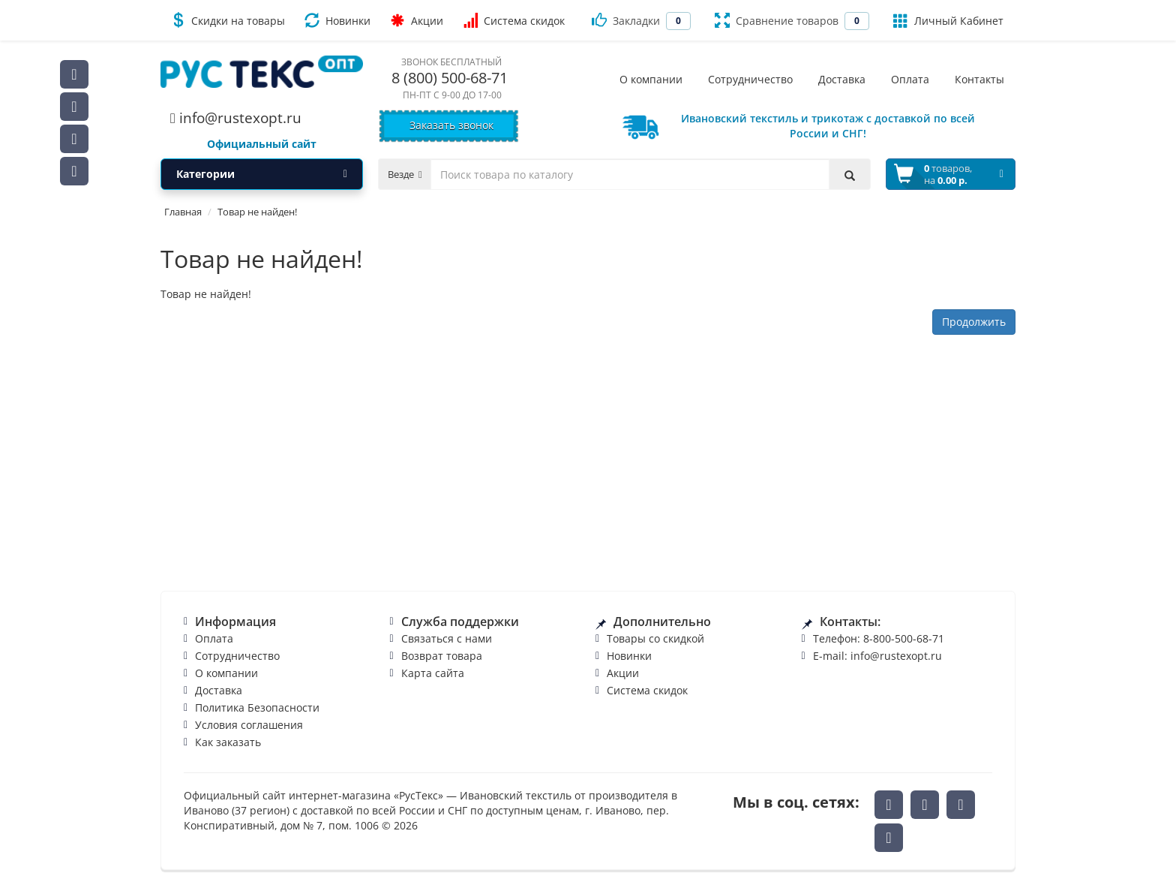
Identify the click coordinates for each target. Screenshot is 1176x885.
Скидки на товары (227, 20)
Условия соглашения (249, 725)
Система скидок (514, 20)
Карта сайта (432, 673)
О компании (226, 673)
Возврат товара (441, 656)
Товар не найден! (257, 211)
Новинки (337, 20)
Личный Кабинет (948, 20)
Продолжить (974, 322)
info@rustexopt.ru (236, 118)
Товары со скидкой (655, 638)
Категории (261, 174)
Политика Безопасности (257, 707)
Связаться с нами (446, 638)
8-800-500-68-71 (903, 638)
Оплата (214, 638)
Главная (183, 211)
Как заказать (228, 742)
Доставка (218, 690)
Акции (416, 20)
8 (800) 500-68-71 (450, 78)
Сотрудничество (237, 656)
